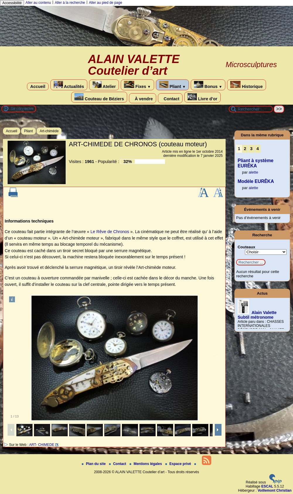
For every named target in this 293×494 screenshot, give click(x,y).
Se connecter (22, 108)
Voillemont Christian (275, 490)
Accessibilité (12, 3)
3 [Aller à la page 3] (251, 148)
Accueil (37, 86)
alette (253, 172)
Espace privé (178, 464)
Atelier (104, 85)
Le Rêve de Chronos (110, 231)
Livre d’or (202, 97)
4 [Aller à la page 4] (257, 148)
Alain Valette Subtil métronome (257, 315)
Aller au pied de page (105, 3)
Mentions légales (146, 464)
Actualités (69, 85)
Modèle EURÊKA (256, 181)
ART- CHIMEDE (41, 445)
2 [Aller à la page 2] (245, 148)
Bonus (208, 85)
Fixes (137, 85)
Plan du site (94, 464)
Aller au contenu (38, 3)
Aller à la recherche (70, 3)
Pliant (172, 85)
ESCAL (267, 486)
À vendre (142, 98)
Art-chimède (49, 131)
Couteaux (246, 247)
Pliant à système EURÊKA (255, 163)
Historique (246, 85)
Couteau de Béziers (99, 97)
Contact (170, 98)
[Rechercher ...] (251, 109)
